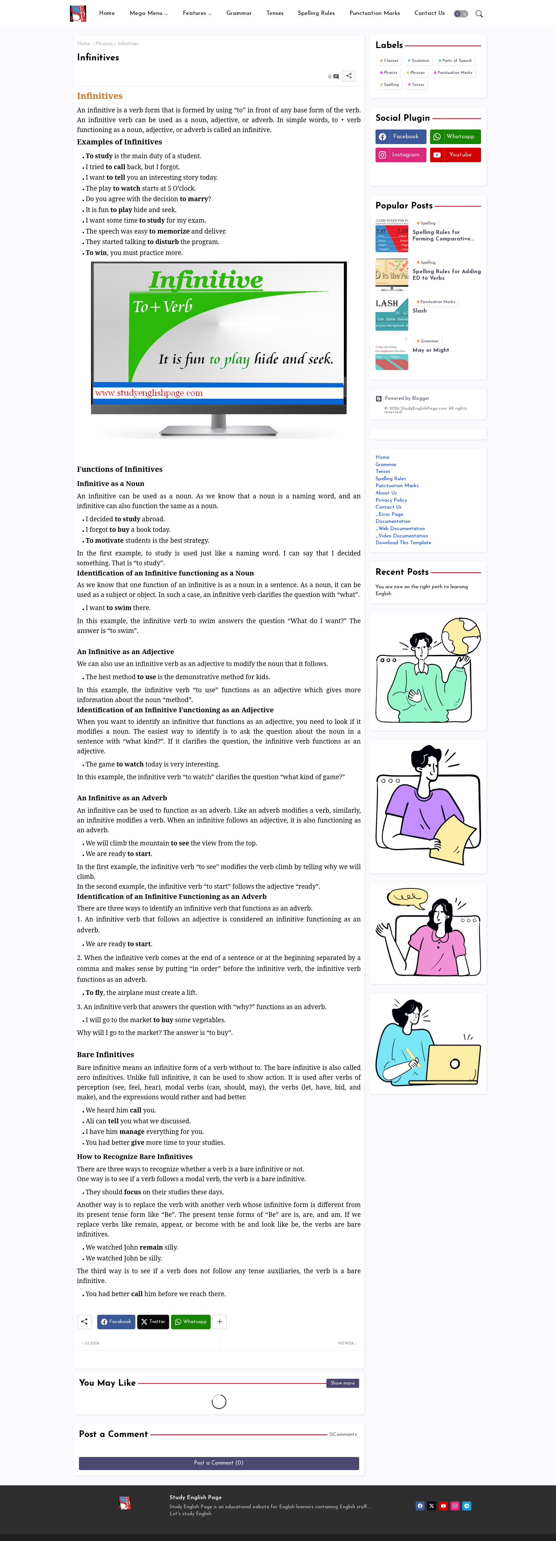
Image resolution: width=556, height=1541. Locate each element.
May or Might (431, 350)
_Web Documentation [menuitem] (400, 528)
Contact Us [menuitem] (389, 507)
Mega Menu (146, 13)
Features (194, 13)
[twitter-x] (431, 1505)
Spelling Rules (316, 13)
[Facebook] (116, 1322)
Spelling (391, 85)
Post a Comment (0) (219, 1463)
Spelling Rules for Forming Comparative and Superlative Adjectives (441, 236)
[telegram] (466, 1505)
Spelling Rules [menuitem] (391, 479)
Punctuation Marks (374, 13)
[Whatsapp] (191, 1322)
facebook (405, 137)
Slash (420, 311)
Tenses (274, 13)
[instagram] (455, 1505)
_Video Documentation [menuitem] (402, 536)
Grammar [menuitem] (386, 464)
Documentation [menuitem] (393, 521)
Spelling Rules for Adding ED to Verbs (447, 275)
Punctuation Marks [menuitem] (397, 486)
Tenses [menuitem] (383, 471)
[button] (461, 13)
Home (107, 13)
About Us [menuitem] (386, 493)
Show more (343, 1383)
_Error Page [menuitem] (389, 514)
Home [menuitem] (382, 457)
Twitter (401, 173)
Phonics (390, 73)
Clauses (391, 61)
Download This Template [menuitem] (403, 543)
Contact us (429, 13)
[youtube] (443, 1505)
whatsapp (460, 137)
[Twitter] (153, 1322)
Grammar (239, 13)
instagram (406, 155)
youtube (460, 155)
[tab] (107, 13)
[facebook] (420, 1505)
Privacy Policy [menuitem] (391, 500)
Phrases (104, 43)
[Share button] (220, 1322)
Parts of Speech (457, 61)
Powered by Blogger (402, 398)
